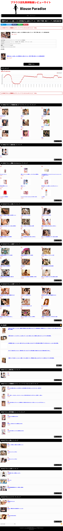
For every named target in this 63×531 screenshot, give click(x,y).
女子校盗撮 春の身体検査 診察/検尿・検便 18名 (7, 276)
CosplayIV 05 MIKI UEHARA (12, 515)
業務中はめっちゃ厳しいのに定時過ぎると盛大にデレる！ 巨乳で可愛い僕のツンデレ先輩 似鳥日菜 (25, 56)
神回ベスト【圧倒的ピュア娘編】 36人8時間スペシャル (8, 215)
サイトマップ (32, 15)
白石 (21, 126)
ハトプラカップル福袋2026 (4, 196)
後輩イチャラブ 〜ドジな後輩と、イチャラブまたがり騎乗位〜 (30, 174)
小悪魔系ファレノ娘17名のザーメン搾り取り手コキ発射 (49, 316)
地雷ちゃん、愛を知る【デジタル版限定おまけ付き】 (15, 423)
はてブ (3, 24)
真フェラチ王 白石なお (44, 305)
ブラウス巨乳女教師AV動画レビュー (30, 527)
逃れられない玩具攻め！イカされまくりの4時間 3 (28, 316)
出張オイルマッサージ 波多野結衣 (5, 305)
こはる (22, 137)
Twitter (14, 24)
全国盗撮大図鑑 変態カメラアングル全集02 (6, 255)
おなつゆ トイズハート (3, 174)
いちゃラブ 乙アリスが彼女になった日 (26, 305)
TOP (28, 15)
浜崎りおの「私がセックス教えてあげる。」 (6, 316)
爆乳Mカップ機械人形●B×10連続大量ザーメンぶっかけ (15, 508)
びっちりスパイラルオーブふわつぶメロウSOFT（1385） (29, 196)
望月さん (42, 126)
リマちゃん (1, 126)
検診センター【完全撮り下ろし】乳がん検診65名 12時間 (49, 276)
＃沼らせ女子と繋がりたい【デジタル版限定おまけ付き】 (16, 430)
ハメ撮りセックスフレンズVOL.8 (46, 215)
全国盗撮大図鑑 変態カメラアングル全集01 (27, 255)
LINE (20, 24)
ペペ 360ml (43, 196)
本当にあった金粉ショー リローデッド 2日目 (47, 255)
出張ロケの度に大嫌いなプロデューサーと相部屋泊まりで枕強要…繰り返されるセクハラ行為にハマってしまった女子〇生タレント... (26, 402)
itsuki (42, 137)
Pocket (25, 24)
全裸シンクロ (9, 480)
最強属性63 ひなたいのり (11, 501)
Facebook (9, 24)
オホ (0, 137)
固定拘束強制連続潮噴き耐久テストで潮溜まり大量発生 (15, 487)
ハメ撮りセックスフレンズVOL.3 (25, 215)
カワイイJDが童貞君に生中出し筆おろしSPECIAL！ (28, 236)
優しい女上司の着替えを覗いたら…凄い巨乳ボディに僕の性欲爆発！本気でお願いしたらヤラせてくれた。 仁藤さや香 (24, 388)
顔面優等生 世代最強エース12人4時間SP (6, 236)
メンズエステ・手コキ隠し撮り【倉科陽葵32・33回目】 (29, 276)
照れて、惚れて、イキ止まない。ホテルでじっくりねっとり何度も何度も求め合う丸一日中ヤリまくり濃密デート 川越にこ (25, 395)
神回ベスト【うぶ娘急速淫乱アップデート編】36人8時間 (49, 236)
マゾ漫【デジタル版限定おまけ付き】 (13, 416)
